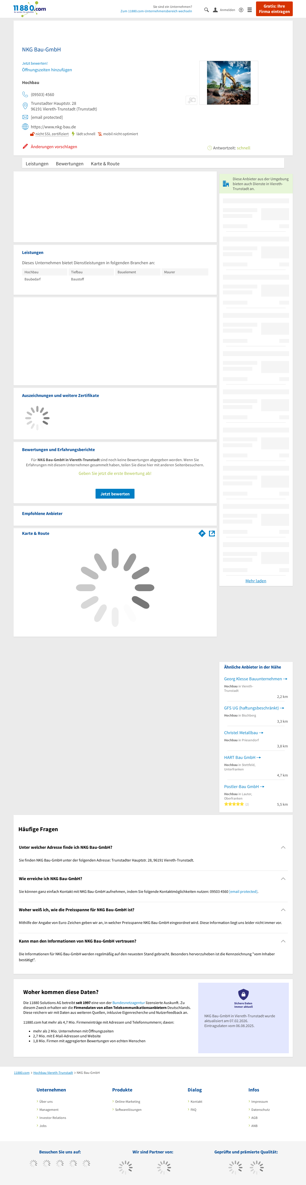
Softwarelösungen (128, 1109)
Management (49, 1109)
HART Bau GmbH (240, 757)
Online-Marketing (127, 1101)
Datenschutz (260, 1109)
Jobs (43, 1126)
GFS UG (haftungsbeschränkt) (251, 708)
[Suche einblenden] (208, 9)
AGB (254, 1117)
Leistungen (37, 163)
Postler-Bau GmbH (241, 786)
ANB (254, 1126)
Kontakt (196, 1101)
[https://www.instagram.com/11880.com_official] (60, 1164)
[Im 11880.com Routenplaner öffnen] (202, 532)
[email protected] (243, 891)
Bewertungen (70, 163)
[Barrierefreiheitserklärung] (243, 9)
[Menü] (251, 9)
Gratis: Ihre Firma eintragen (274, 8)
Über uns (46, 1101)
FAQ (193, 1109)
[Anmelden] (226, 9)
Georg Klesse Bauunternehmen (253, 679)
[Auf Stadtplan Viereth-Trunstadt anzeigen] (212, 533)
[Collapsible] (283, 847)
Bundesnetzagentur (128, 1002)
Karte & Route (105, 163)
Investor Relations (52, 1117)
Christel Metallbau (241, 732)
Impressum (259, 1101)
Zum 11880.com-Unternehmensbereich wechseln (156, 11)
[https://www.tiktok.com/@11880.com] (46, 1164)
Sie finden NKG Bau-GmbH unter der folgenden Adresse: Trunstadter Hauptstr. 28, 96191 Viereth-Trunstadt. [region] (106, 860)
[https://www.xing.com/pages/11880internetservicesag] (73, 1164)
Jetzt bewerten (115, 494)
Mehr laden (255, 581)
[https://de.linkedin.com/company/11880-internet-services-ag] (86, 1164)
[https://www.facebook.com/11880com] (33, 1164)
